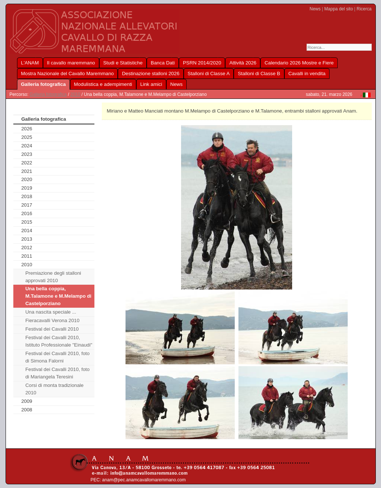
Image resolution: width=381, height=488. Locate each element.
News (315, 8)
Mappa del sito (338, 8)
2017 (26, 205)
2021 (26, 171)
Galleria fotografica (48, 94)
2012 (26, 247)
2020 (26, 179)
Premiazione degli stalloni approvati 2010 (53, 276)
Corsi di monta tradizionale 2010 (54, 388)
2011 (26, 256)
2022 (26, 163)
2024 (26, 145)
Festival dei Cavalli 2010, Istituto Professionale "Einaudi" (58, 341)
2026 (26, 128)
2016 (26, 213)
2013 (26, 239)
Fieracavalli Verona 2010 (52, 320)
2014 (26, 230)
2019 (26, 188)
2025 (26, 137)
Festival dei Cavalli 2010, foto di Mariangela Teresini (57, 373)
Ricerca (364, 8)
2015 (26, 222)
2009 (26, 401)
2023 (26, 154)
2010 (75, 94)
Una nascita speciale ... (50, 312)
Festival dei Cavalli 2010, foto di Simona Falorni (57, 357)
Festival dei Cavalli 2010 (51, 329)
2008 (26, 409)
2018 (26, 196)
